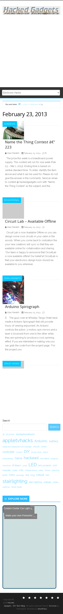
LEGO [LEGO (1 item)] (55, 465)
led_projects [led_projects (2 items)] (44, 465)
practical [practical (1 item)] (55, 470)
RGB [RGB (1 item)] (27, 475)
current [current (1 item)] (19, 452)
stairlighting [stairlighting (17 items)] (15, 481)
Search (6, 420)
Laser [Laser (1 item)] (25, 465)
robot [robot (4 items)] (40, 474)
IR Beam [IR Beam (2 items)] (16, 465)
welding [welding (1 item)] (6, 487)
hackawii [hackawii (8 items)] (31, 458)
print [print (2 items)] (5, 475)
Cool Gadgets (12, 278)
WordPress (42, 609)
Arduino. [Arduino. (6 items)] (41, 441)
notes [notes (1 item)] (40, 470)
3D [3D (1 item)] (4, 434)
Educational (11, 200)
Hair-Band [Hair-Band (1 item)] (44, 459)
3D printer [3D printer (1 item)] (10, 434)
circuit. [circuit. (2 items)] (36, 446)
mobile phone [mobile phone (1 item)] (31, 470)
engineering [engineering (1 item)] (8, 459)
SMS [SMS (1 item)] (47, 475)
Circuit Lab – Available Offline (30, 221)
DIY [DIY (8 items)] (27, 451)
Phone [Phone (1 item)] (47, 470)
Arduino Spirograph (22, 306)
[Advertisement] (31, 51)
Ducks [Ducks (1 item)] (45, 452)
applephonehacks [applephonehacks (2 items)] (25, 434)
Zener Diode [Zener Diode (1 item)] (16, 487)
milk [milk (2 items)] (21, 470)
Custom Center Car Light (17, 508)
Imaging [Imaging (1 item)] (54, 459)
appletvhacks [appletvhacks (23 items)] (18, 440)
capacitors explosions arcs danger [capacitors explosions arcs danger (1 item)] (17, 447)
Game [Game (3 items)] (18, 458)
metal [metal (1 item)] (14, 470)
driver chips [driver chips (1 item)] (36, 452)
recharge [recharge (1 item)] (20, 475)
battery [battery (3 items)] (53, 441)
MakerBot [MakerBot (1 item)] (7, 470)
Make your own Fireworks (18, 511)
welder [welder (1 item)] (55, 482)
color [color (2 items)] (44, 446)
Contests (9, 124)
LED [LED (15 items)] (33, 464)
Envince (52, 606)
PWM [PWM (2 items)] (12, 475)
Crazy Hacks (11, 363)
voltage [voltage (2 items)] (47, 482)
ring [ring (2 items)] (32, 475)
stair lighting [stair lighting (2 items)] (35, 482)
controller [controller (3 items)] (8, 452)
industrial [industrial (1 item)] (7, 465)
